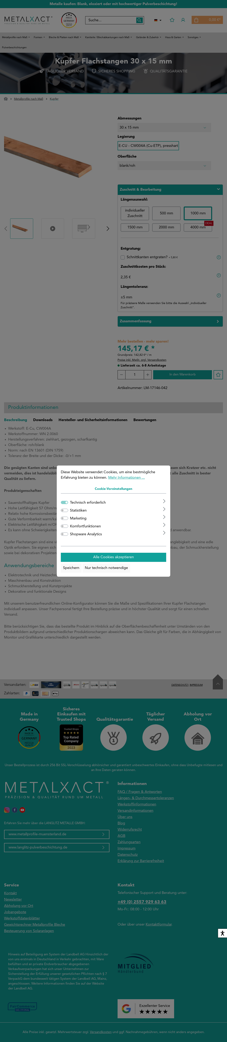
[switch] (64, 510)
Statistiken (78, 510)
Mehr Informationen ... (126, 478)
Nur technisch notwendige (106, 568)
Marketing (78, 518)
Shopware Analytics (86, 534)
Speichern (71, 568)
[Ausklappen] (164, 501)
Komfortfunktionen (85, 526)
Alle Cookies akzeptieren (113, 557)
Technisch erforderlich (88, 502)
